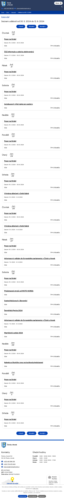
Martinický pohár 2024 (13, 333)
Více (5, 46)
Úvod (2, 12)
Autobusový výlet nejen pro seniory (18, 104)
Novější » (43, 26)
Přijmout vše (22, 496)
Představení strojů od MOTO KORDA (18, 291)
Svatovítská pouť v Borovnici (15, 301)
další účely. (35, 488)
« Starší (20, 26)
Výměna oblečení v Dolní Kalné (16, 194)
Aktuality (57, 46)
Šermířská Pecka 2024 (13, 311)
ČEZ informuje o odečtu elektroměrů (19, 52)
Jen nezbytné (32, 496)
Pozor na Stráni (10, 39)
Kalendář (13, 12)
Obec (7, 12)
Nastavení (42, 496)
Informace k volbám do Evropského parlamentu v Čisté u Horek (29, 258)
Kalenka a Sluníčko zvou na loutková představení (23, 363)
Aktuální (31, 26)
